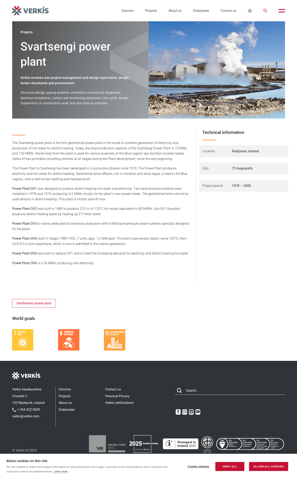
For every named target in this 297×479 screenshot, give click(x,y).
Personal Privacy (117, 396)
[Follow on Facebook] (178, 412)
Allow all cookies (268, 466)
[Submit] (179, 391)
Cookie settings (198, 466)
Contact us (228, 11)
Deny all (230, 466)
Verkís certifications (119, 403)
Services (127, 11)
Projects (151, 11)
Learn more (60, 471)
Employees (201, 11)
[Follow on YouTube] (198, 412)
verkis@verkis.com (25, 416)
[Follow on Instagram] (184, 412)
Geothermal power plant (34, 303)
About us (174, 11)
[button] (265, 11)
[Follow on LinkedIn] (191, 412)
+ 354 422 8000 (26, 410)
